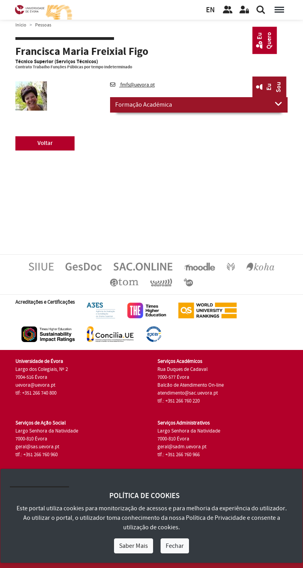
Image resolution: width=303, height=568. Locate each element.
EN (210, 10)
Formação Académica (198, 104)
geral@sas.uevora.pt (37, 446)
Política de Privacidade (216, 518)
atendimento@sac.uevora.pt (187, 393)
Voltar (45, 143)
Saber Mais (133, 546)
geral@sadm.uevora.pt (181, 446)
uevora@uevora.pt (35, 385)
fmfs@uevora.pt (132, 84)
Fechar (175, 546)
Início (20, 25)
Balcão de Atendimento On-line (190, 385)
